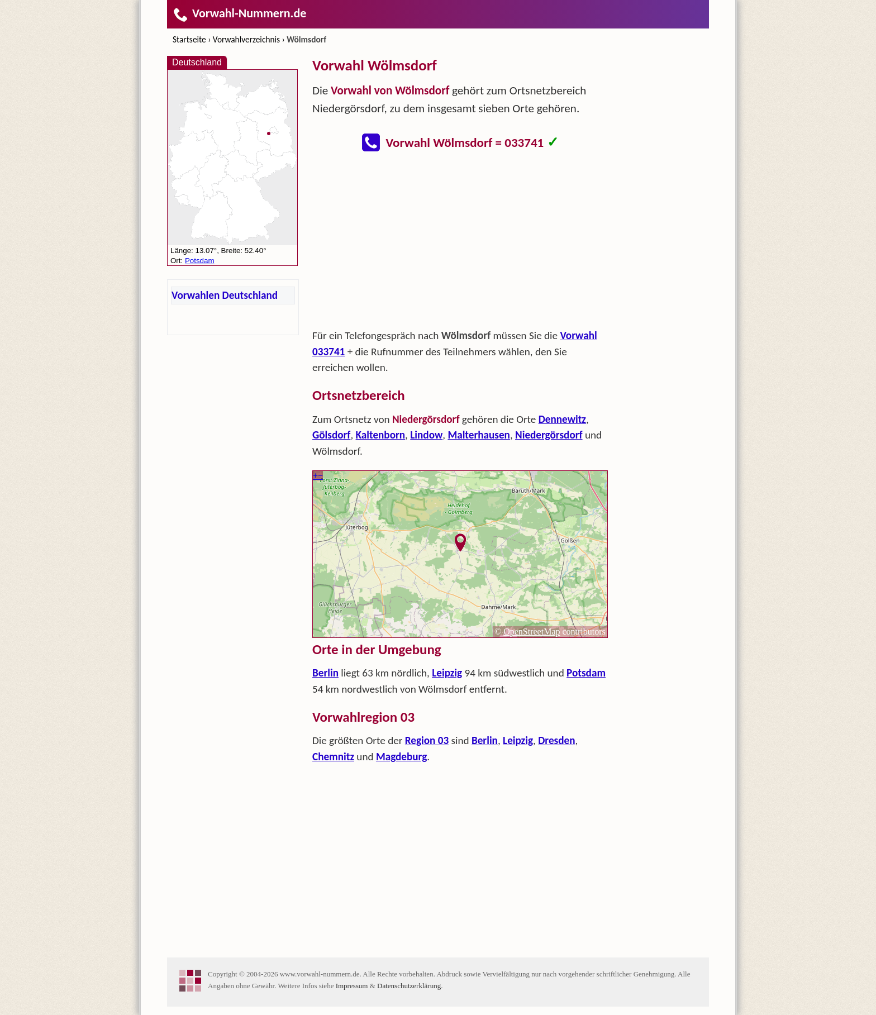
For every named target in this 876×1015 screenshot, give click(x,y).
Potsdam (586, 672)
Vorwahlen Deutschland (225, 295)
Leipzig (447, 672)
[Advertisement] (460, 243)
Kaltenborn (381, 434)
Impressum (352, 985)
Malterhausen (478, 434)
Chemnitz (333, 756)
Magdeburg (401, 756)
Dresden (556, 740)
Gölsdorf (331, 434)
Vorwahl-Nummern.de (239, 13)
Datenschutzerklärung (409, 985)
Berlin (325, 672)
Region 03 (427, 740)
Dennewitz (562, 419)
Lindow (426, 434)
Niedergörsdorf (549, 434)
